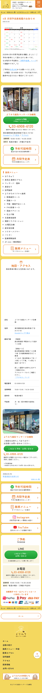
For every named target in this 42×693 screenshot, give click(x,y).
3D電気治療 (10, 224)
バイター (8, 235)
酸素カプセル (8, 652)
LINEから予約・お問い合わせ (21, 448)
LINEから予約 (21, 120)
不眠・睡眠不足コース (16, 204)
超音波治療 (9, 228)
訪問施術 (8, 190)
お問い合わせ (8, 668)
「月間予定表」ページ (27, 60)
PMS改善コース (13, 207)
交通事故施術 (10, 217)
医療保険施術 (10, 238)
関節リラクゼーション (14, 221)
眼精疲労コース (13, 197)
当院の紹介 (7, 645)
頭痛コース (11, 200)
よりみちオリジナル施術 (15, 193)
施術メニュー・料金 (11, 648)
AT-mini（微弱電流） (14, 241)
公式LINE (13, 69)
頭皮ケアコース (13, 210)
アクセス (25, 135)
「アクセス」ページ (22, 377)
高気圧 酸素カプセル (13, 179)
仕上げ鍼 (10, 214)
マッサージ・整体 (12, 183)
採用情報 (6, 664)
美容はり (8, 186)
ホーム (20, 616)
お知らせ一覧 (35, 479)
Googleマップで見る (11, 135)
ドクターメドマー (12, 231)
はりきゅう (9, 176)
